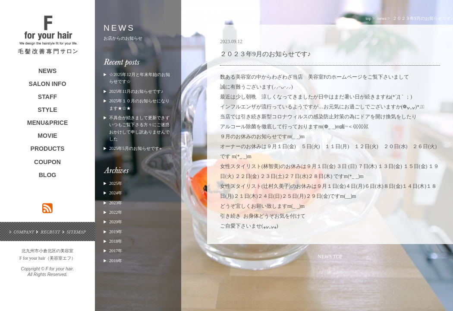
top (368, 18)
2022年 (115, 212)
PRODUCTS (48, 148)
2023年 (115, 202)
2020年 (115, 221)
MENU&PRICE (47, 122)
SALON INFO (47, 83)
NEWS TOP (330, 256)
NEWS (47, 70)
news (382, 18)
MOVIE (47, 135)
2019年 (115, 231)
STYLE (47, 109)
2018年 (115, 241)
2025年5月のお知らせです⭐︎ (135, 148)
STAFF (47, 96)
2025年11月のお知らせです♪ (136, 91)
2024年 (115, 192)
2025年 (115, 183)
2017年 (115, 250)
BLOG (48, 174)
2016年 (115, 260)
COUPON (47, 162)
